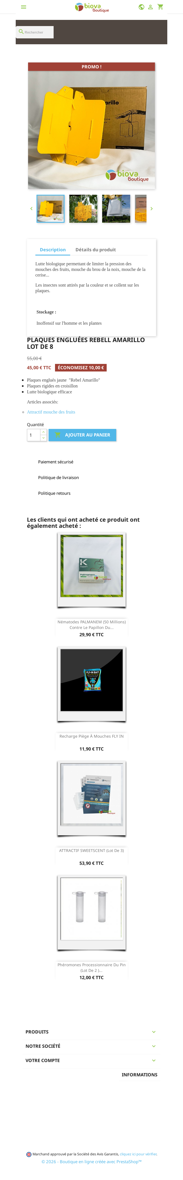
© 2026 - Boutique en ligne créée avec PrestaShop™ (92, 1161)
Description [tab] (53, 250)
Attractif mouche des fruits (51, 412)
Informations (139, 1075)
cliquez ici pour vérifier (138, 1154)
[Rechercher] (35, 32)
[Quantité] (33, 435)
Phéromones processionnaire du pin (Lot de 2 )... (92, 967)
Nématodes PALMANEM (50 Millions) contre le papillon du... (92, 624)
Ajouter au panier (82, 435)
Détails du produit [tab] (96, 250)
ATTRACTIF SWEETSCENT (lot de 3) (91, 850)
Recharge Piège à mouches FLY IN (92, 736)
